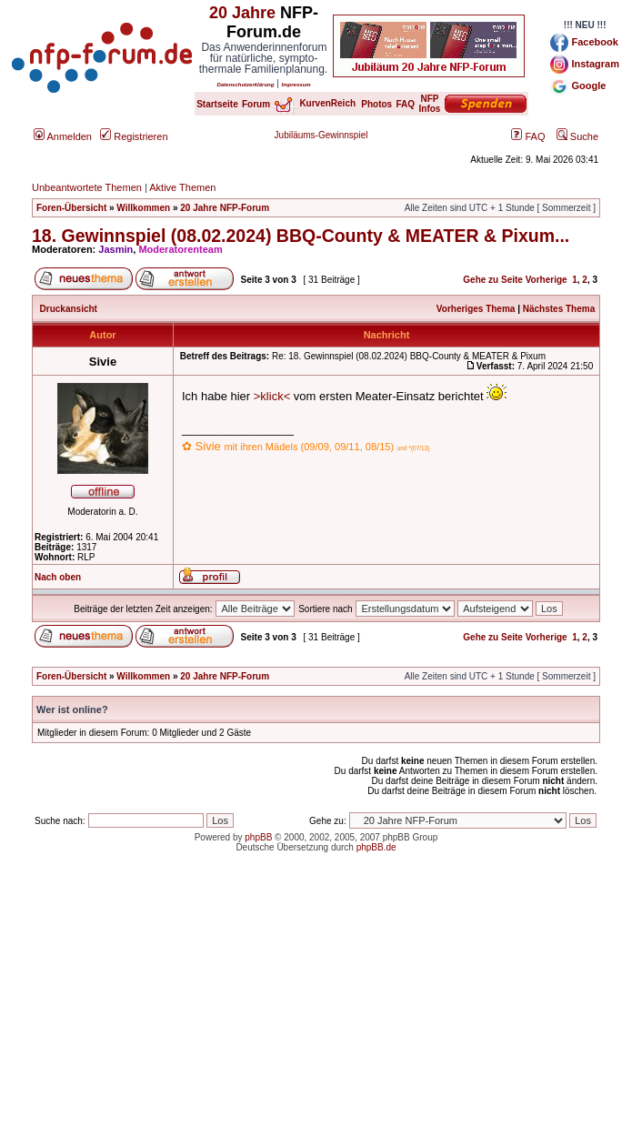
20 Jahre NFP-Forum (224, 208)
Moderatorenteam (180, 249)
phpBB (258, 837)
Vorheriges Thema (476, 309)
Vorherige (546, 280)
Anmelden (63, 136)
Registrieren (133, 136)
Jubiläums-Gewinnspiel (321, 135)
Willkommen (143, 208)
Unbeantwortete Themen (87, 187)
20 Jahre (242, 13)
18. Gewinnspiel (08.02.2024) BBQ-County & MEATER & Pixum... (300, 236)
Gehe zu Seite (493, 280)
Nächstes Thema (559, 309)
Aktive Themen (182, 187)
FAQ (528, 136)
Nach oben (58, 577)
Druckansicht (68, 309)
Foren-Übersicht (71, 208)
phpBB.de (376, 847)
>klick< (272, 396)
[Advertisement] (316, 1009)
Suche (577, 136)
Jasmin (115, 249)
